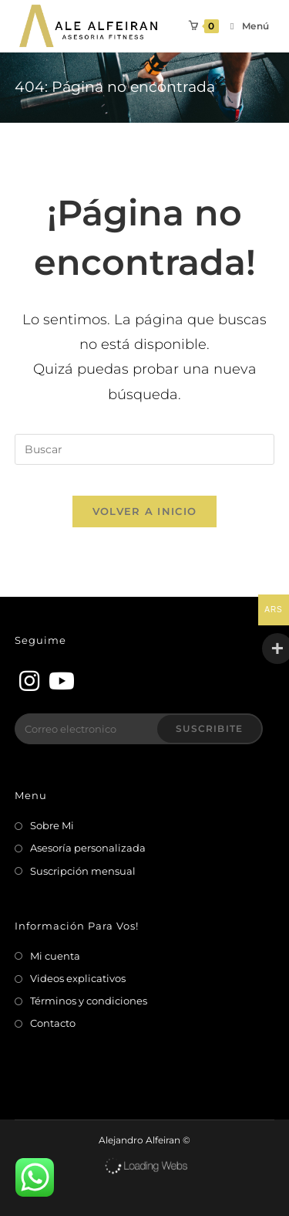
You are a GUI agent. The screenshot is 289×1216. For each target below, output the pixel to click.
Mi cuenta (55, 956)
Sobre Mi (52, 825)
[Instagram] (29, 682)
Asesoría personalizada (88, 848)
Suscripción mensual (83, 871)
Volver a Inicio (144, 511)
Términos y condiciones (88, 1000)
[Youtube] (59, 682)
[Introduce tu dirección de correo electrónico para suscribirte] (139, 728)
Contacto (53, 1023)
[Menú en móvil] (244, 26)
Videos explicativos (78, 978)
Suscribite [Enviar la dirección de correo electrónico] (209, 728)
